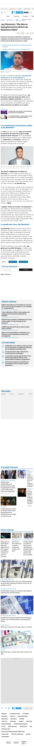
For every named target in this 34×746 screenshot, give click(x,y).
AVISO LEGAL (5, 734)
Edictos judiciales (17, 734)
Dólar (8, 16)
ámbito (2, 20)
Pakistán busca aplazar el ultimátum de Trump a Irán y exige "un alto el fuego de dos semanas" (17, 321)
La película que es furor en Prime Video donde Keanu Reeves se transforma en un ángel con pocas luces (8, 512)
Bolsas (12, 393)
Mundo (21, 721)
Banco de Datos (23, 716)
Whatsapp (20, 708)
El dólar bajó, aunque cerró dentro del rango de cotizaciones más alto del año (16, 592)
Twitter (2, 708)
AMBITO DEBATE (24, 742)
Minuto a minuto (5, 539)
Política (12, 716)
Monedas (3, 393)
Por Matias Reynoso (5, 494)
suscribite (26, 12)
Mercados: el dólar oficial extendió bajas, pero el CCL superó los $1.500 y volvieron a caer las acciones (5, 549)
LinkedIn (12, 708)
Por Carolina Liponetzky (29, 506)
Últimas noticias (15, 713)
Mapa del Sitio (5, 729)
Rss (31, 726)
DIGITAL (8, 742)
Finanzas (25, 16)
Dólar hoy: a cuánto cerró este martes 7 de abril (16, 627)
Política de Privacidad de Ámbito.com (13, 731)
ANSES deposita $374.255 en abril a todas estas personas (15, 328)
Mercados (4, 719)
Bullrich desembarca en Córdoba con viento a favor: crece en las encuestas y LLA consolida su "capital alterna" (17, 306)
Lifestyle (4, 721)
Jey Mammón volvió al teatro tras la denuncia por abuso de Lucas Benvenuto (20, 111)
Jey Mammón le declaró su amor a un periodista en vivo (16, 49)
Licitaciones (5, 736)
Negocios (14, 719)
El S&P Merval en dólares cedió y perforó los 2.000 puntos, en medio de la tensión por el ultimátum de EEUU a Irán (18, 347)
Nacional (13, 721)
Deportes (29, 721)
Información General (21, 724)
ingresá (30, 12)
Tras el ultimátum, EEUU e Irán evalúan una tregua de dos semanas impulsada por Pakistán (16, 313)
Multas (28, 734)
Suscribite (25, 269)
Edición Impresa (6, 724)
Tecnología (23, 726)
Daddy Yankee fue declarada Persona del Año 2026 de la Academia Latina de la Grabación (30, 480)
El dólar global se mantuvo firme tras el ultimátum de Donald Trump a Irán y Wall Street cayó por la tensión (28, 548)
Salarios (19, 8)
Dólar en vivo (12, 8)
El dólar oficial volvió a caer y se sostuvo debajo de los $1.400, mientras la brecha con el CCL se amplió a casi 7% (16, 583)
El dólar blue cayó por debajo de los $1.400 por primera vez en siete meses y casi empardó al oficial (16, 619)
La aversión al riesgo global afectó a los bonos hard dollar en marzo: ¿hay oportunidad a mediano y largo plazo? (18, 357)
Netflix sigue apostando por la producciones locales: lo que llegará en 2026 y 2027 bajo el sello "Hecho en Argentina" (8, 486)
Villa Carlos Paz (23, 262)
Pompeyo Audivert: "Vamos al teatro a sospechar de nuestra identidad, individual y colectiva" (30, 497)
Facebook (5, 708)
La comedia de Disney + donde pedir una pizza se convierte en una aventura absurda (20, 116)
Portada (4, 713)
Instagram (9, 708)
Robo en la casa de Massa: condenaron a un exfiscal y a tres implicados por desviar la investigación (16, 334)
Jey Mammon (18, 20)
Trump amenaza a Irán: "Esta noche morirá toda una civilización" (16, 352)
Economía (16, 16)
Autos (3, 726)
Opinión (21, 719)
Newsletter (31, 16)
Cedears (31, 393)
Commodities (21, 393)
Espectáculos (10, 20)
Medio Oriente (27, 8)
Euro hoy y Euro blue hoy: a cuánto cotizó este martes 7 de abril (17, 546)
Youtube (16, 708)
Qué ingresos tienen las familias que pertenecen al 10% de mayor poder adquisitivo (17, 363)
